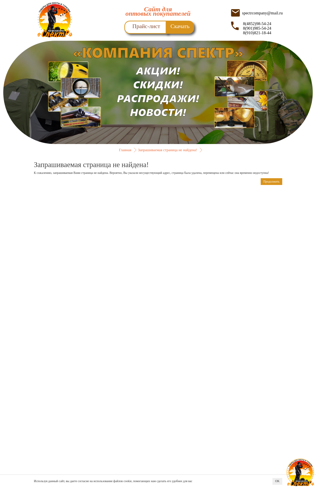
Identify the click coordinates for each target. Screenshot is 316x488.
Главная (125, 150)
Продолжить (271, 181)
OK (277, 481)
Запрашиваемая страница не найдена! (167, 150)
